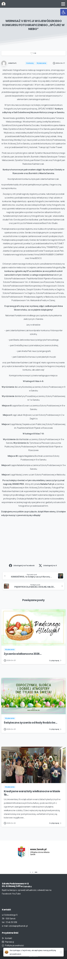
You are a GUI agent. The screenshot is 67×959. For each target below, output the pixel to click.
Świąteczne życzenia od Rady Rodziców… (30, 725)
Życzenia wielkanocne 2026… (23, 656)
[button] (63, 12)
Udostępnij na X (48, 565)
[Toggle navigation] (63, 4)
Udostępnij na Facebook (22, 565)
